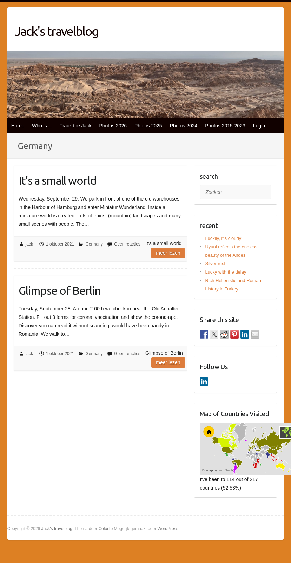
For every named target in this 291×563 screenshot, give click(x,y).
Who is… (42, 126)
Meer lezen (168, 253)
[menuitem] (262, 454)
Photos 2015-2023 (225, 126)
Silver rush (215, 263)
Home (17, 126)
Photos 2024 (184, 126)
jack (29, 244)
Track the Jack (76, 126)
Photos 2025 (148, 126)
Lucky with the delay (225, 272)
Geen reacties (127, 244)
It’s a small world (58, 180)
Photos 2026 (113, 126)
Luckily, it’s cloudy (223, 238)
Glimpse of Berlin (59, 290)
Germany (93, 244)
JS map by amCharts (217, 470)
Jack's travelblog (56, 31)
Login (259, 126)
